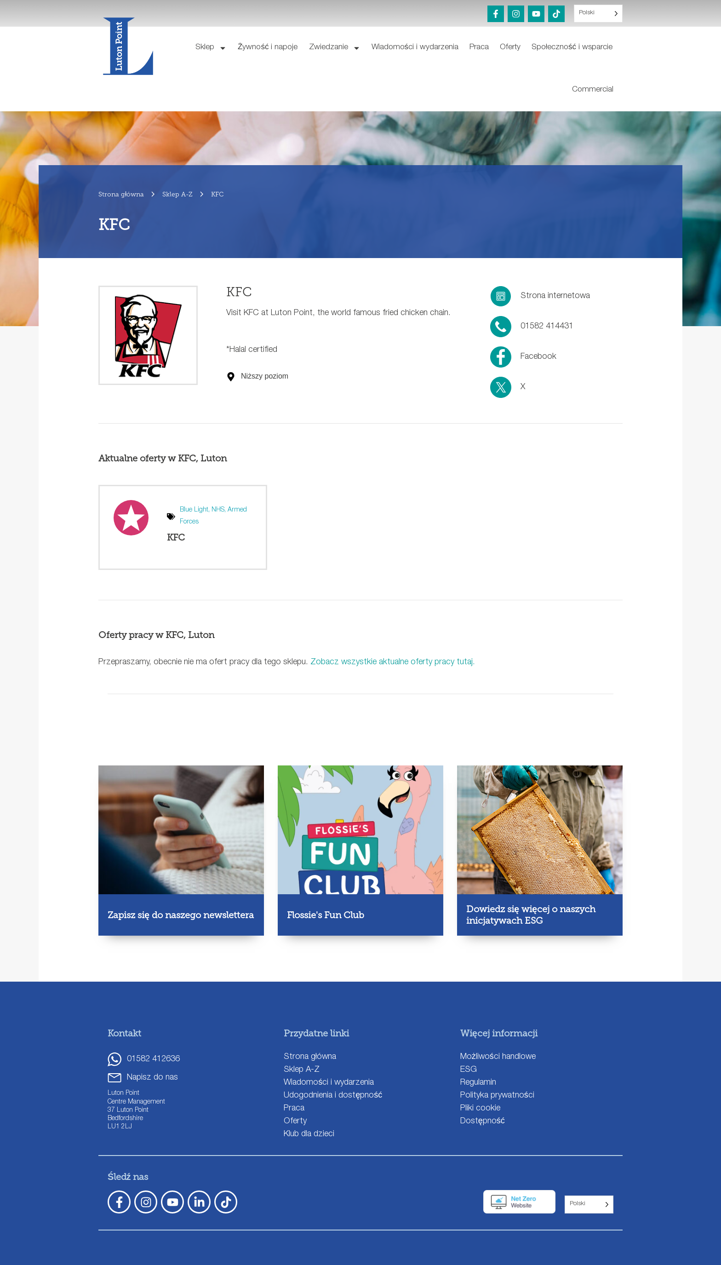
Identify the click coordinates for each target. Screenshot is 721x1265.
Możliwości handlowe (498, 1057)
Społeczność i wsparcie (572, 48)
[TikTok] (556, 14)
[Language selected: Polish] (598, 14)
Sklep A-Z (302, 1070)
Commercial (592, 90)
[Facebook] (495, 14)
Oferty (510, 48)
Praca (479, 48)
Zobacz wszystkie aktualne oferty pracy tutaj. (392, 662)
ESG (468, 1070)
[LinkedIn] (199, 1201)
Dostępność (482, 1121)
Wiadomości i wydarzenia (415, 48)
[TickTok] (225, 1201)
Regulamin (478, 1083)
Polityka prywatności (497, 1096)
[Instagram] (516, 14)
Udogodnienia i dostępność (333, 1096)
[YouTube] (536, 14)
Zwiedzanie (334, 48)
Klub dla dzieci (309, 1134)
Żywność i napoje (268, 48)
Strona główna (310, 1057)
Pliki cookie (480, 1108)
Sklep (211, 48)
